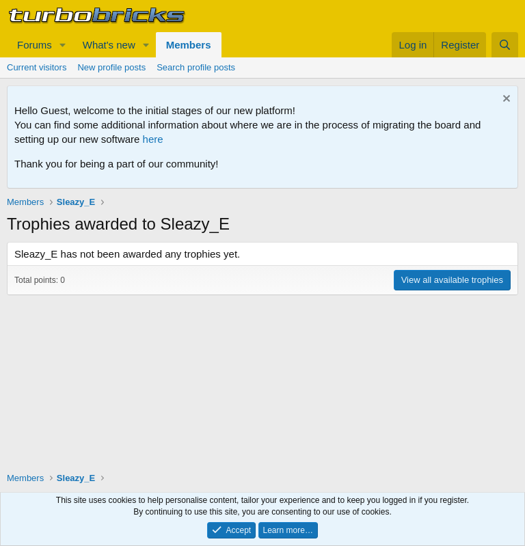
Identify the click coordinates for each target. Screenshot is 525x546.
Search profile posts (196, 67)
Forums (34, 45)
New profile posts (111, 67)
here (153, 139)
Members (188, 45)
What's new (109, 45)
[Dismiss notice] (505, 100)
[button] (62, 44)
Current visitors (36, 67)
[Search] (505, 44)
